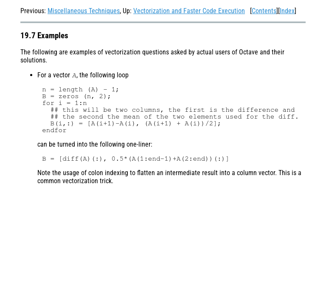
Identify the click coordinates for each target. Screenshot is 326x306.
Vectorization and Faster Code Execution (189, 11)
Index (287, 11)
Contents (264, 11)
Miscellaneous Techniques (84, 11)
